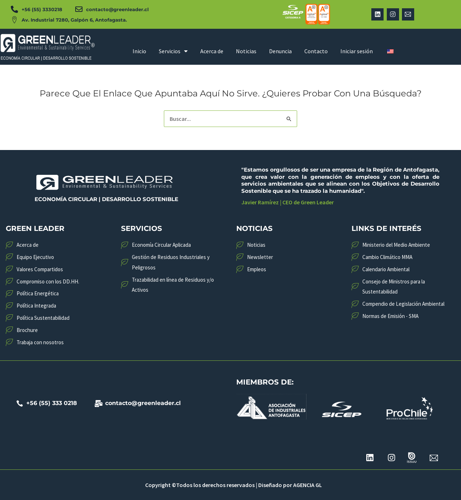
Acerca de (211, 51)
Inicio (139, 51)
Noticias (246, 51)
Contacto (316, 51)
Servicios (173, 51)
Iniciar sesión (356, 51)
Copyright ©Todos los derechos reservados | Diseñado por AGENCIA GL (233, 484)
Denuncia (280, 51)
